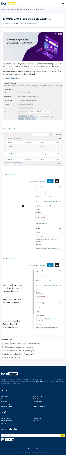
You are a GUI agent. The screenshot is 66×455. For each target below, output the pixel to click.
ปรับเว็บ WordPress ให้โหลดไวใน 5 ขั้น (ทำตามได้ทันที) (19, 354)
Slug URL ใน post (10, 174)
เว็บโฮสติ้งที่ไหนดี (37, 381)
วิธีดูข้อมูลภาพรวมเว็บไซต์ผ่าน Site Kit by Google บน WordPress (22, 343)
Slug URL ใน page (10, 258)
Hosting (9, 379)
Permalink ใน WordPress (12, 78)
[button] (63, 3)
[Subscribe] (62, 435)
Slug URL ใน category (11, 129)
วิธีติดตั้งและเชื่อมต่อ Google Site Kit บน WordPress (18, 347)
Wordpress (9, 9)
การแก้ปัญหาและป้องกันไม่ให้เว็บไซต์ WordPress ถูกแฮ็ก (19, 350)
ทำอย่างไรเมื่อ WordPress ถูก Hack (13, 358)
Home (3, 9)
